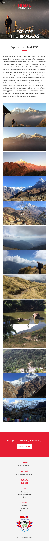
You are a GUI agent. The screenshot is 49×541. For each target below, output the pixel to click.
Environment (24, 511)
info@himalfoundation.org (24, 474)
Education (24, 508)
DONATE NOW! (24, 446)
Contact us (24, 492)
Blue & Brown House (24, 494)
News (24, 497)
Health (24, 505)
